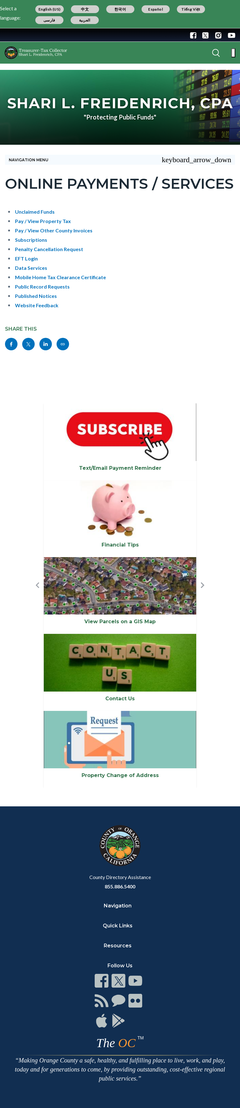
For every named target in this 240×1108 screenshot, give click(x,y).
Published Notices (36, 296)
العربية (84, 20)
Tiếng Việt (191, 9)
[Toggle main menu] (233, 52)
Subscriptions (31, 240)
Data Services (31, 268)
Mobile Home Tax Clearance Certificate (60, 277)
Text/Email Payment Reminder (120, 468)
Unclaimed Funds (35, 212)
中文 (85, 9)
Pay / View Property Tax (43, 221)
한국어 (120, 9)
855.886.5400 (120, 886)
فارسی (49, 20)
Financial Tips (120, 545)
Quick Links (117, 926)
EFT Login (26, 258)
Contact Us (120, 699)
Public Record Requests (42, 286)
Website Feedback (36, 305)
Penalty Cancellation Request (49, 249)
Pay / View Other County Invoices (53, 230)
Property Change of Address (120, 775)
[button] (37, 595)
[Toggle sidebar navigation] (120, 160)
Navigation (118, 906)
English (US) (49, 9)
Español (155, 9)
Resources (118, 946)
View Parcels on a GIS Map (120, 621)
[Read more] (25, 35)
